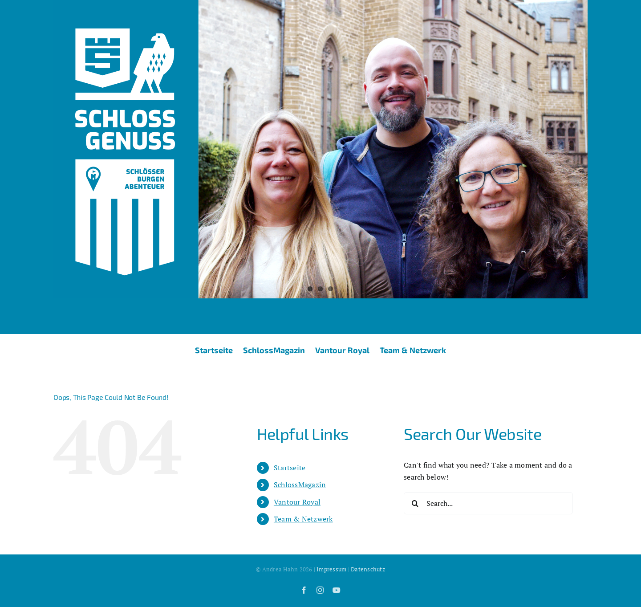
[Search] (415, 503)
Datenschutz (368, 569)
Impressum (331, 569)
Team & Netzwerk (303, 519)
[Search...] (488, 503)
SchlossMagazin (300, 484)
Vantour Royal (297, 502)
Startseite (289, 468)
